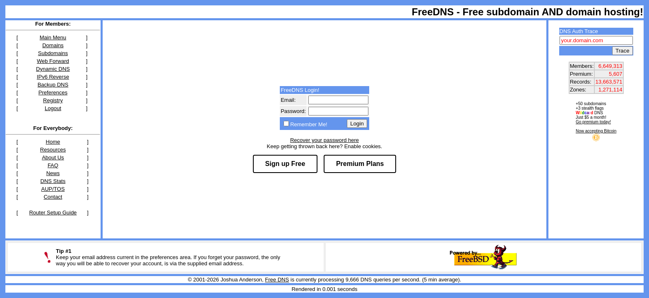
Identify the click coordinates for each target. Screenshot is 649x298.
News (53, 173)
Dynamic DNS (53, 69)
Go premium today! (593, 122)
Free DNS (277, 279)
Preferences (52, 92)
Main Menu (53, 37)
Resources (53, 150)
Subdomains (53, 53)
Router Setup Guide (53, 212)
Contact (52, 197)
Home (53, 142)
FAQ (53, 165)
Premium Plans (360, 163)
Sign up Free (285, 163)
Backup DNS (53, 85)
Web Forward (53, 61)
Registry (53, 100)
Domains (52, 45)
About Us (53, 157)
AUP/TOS (53, 189)
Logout (53, 108)
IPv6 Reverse (53, 77)
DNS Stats (53, 181)
